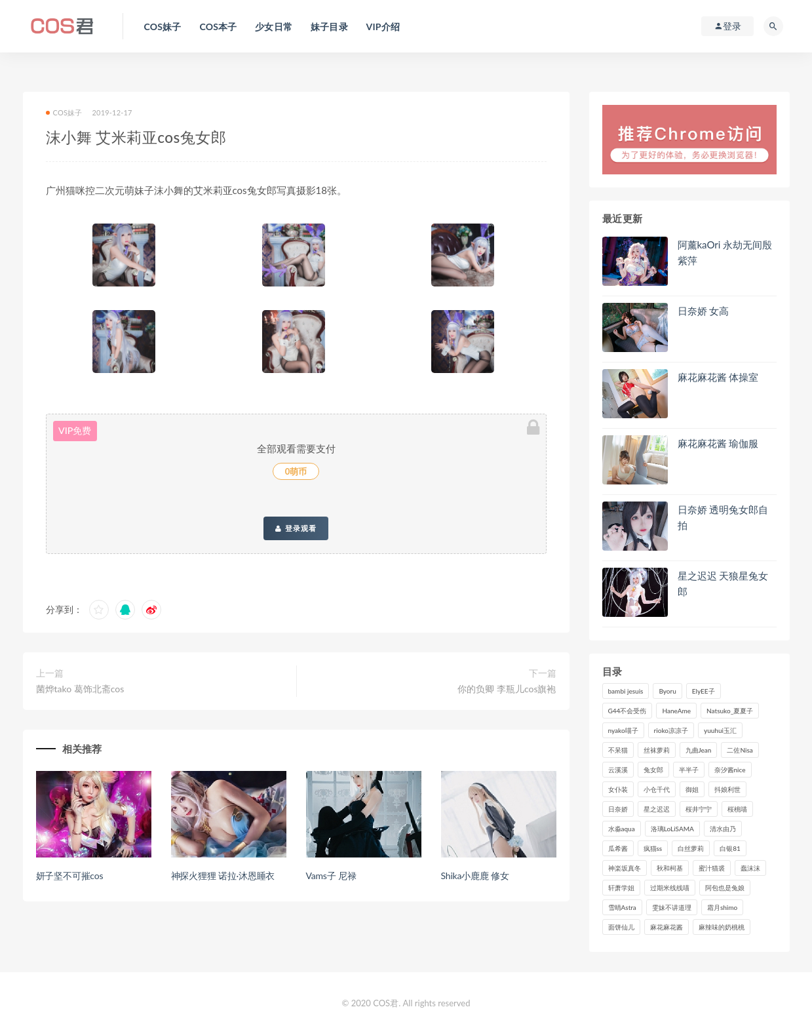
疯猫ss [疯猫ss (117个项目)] (653, 848)
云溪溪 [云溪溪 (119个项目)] (618, 770)
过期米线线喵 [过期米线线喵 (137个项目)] (669, 888)
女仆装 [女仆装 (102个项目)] (618, 789)
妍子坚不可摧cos (70, 875)
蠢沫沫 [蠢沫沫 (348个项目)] (750, 868)
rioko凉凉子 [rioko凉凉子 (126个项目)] (671, 730)
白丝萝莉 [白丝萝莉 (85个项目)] (691, 848)
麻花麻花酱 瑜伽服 (718, 443)
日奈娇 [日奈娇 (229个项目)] (618, 809)
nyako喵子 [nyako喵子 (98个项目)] (623, 730)
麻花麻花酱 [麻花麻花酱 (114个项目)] (666, 927)
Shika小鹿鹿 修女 (475, 875)
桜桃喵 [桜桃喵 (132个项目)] (737, 809)
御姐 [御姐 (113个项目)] (692, 789)
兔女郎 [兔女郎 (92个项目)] (653, 770)
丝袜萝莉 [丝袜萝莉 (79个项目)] (657, 750)
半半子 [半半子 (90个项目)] (689, 770)
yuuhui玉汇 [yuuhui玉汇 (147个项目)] (720, 730)
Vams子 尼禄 (331, 875)
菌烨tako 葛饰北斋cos (80, 688)
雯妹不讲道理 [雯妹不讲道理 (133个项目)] (671, 907)
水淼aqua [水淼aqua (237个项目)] (621, 829)
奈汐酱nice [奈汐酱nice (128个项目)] (730, 770)
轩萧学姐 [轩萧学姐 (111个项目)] (621, 888)
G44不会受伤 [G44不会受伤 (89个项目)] (627, 711)
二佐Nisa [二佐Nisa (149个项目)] (739, 750)
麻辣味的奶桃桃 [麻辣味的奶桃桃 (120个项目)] (721, 927)
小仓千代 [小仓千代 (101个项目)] (657, 789)
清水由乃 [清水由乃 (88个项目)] (723, 829)
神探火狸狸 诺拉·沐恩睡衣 (223, 875)
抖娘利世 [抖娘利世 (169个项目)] (727, 789)
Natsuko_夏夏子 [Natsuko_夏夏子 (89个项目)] (729, 711)
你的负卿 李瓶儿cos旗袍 (506, 688)
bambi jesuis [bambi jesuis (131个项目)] (626, 691)
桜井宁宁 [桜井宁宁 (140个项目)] (699, 809)
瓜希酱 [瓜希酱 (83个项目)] (618, 848)
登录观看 (295, 528)
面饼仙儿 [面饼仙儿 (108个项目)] (621, 927)
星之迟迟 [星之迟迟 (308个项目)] (657, 809)
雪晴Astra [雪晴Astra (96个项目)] (622, 907)
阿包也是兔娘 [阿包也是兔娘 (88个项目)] (724, 888)
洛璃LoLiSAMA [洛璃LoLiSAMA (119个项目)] (672, 829)
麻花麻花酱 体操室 (718, 377)
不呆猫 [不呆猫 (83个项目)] (618, 750)
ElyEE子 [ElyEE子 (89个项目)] (703, 691)
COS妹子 (64, 112)
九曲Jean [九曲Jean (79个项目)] (699, 750)
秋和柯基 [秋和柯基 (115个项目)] (670, 868)
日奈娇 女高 (703, 311)
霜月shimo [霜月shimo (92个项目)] (722, 907)
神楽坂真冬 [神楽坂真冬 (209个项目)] (624, 868)
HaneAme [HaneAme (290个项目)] (676, 711)
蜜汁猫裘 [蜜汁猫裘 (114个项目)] (712, 868)
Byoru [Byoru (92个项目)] (667, 691)
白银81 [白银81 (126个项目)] (730, 848)
